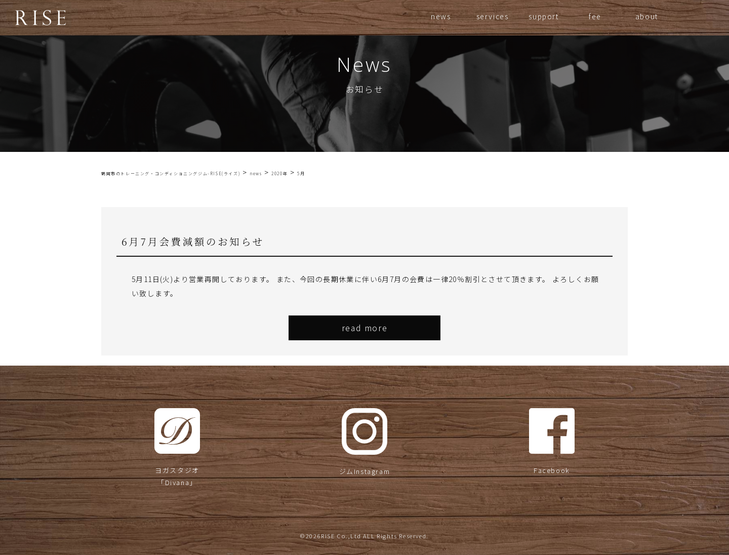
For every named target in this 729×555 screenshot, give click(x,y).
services (492, 16)
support (543, 16)
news (441, 16)
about (646, 16)
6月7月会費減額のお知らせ (193, 241)
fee (595, 16)
